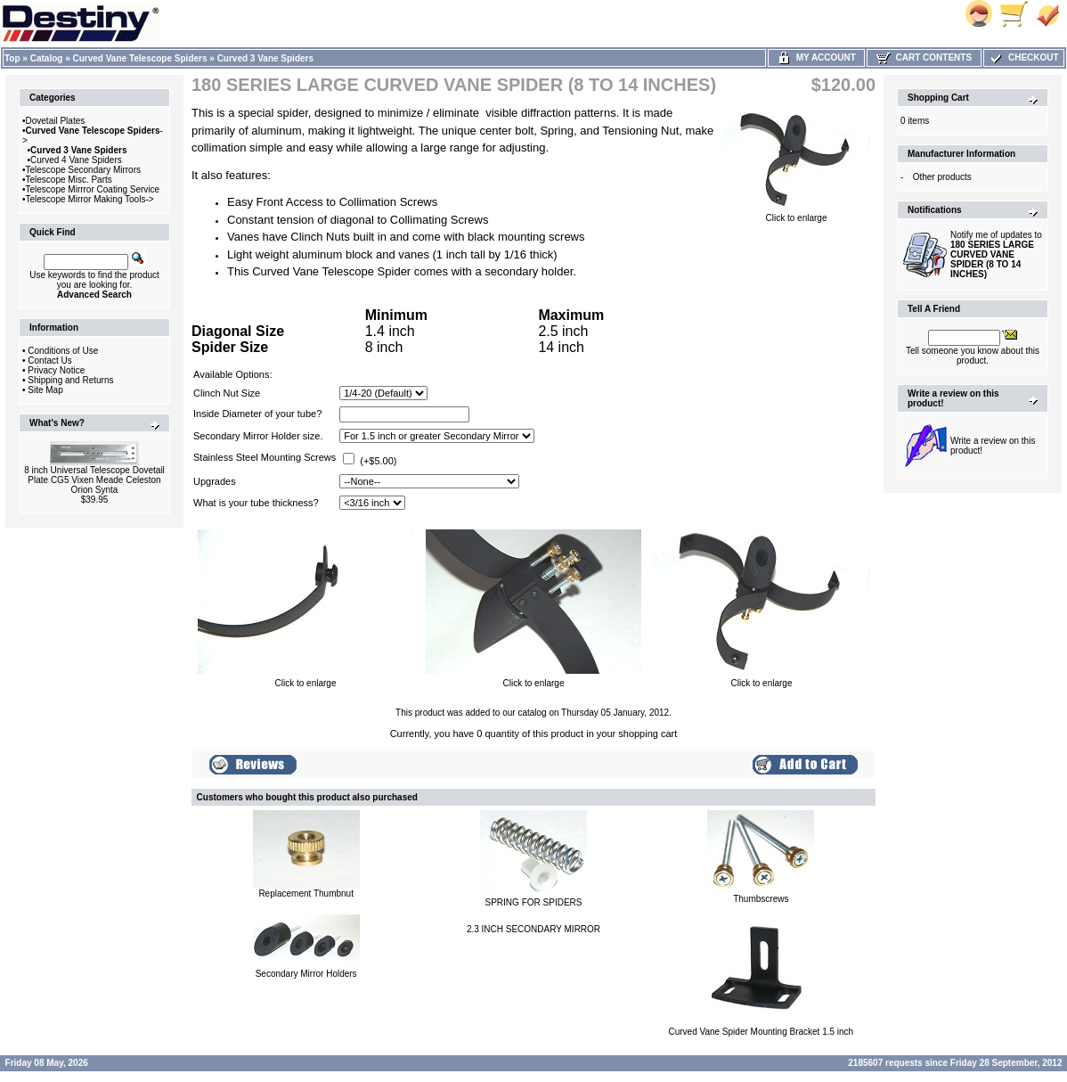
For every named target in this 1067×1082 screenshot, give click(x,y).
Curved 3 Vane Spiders (265, 58)
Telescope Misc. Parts (69, 179)
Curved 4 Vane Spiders (76, 160)
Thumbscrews (760, 899)
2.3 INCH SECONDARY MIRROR (533, 929)
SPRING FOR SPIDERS (533, 902)
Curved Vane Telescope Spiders (140, 58)
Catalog (46, 58)
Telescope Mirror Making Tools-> (90, 199)
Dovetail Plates (56, 121)
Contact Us (49, 360)
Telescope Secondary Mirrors (84, 170)
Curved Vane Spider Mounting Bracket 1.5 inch (760, 1032)
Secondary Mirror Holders (306, 974)
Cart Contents (924, 57)
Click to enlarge (796, 214)
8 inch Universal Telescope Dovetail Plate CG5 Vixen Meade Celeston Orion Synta (94, 480)
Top (12, 58)
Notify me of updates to (996, 254)
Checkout (1023, 57)
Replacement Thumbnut (306, 893)
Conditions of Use (63, 351)
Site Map (45, 390)
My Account (816, 57)
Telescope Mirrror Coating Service (93, 189)
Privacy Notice (56, 370)
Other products (942, 177)
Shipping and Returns (70, 380)
